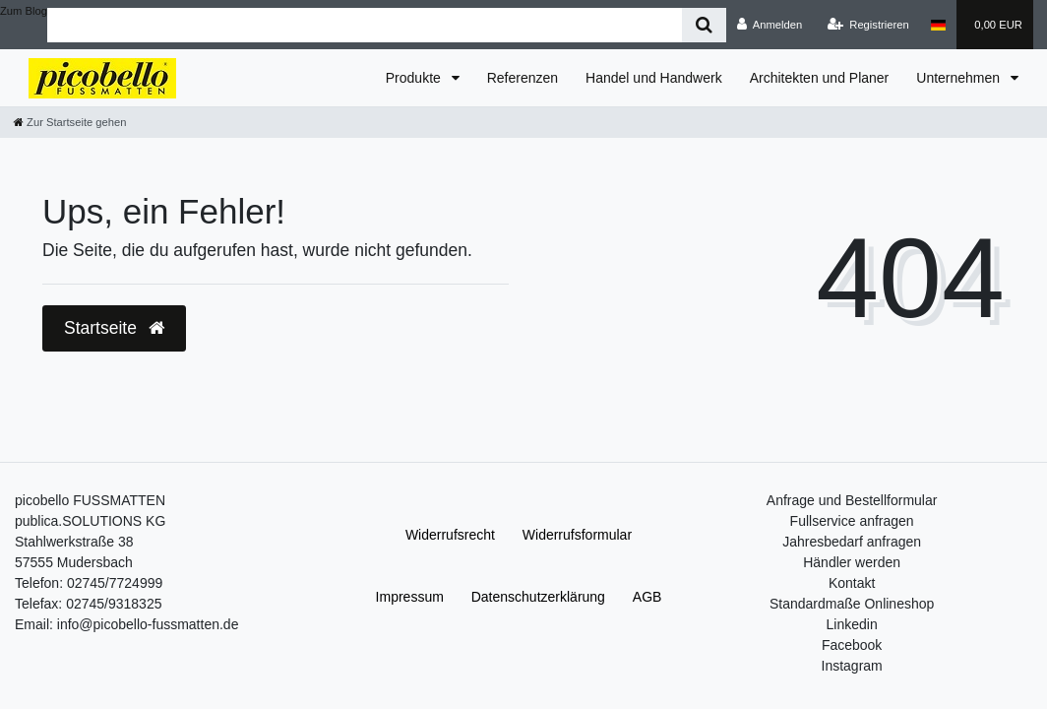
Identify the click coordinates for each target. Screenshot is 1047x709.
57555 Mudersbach (74, 562)
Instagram (852, 666)
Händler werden (851, 562)
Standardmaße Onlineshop (852, 604)
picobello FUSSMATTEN (90, 500)
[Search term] (364, 25)
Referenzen (522, 78)
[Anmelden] (770, 24)
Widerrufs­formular (577, 535)
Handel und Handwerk (653, 78)
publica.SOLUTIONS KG (90, 521)
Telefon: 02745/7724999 (88, 583)
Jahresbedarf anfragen (851, 541)
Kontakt (852, 583)
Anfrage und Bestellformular (852, 500)
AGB (647, 597)
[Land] (938, 24)
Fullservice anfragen (852, 521)
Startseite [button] (114, 328)
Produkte (415, 78)
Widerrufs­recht (450, 535)
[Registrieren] (868, 24)
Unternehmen (960, 78)
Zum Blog (23, 11)
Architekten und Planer (820, 78)
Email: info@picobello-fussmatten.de (126, 624)
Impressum (410, 597)
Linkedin (852, 624)
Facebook (852, 645)
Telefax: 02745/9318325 (88, 604)
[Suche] (704, 25)
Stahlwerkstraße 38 (74, 541)
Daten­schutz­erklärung (538, 597)
